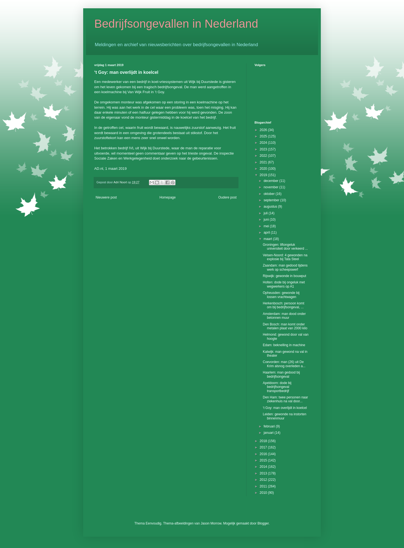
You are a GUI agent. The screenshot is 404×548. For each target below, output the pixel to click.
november (271, 187)
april (267, 232)
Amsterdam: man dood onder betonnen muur (284, 316)
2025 (264, 136)
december (271, 181)
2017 (264, 447)
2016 (264, 454)
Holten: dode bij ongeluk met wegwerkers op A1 (284, 284)
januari (269, 433)
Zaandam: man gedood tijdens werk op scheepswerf (285, 267)
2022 (264, 156)
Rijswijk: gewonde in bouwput (284, 276)
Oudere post (227, 197)
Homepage (167, 197)
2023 (264, 149)
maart (268, 239)
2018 (264, 441)
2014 (264, 467)
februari (270, 426)
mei (267, 226)
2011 (264, 486)
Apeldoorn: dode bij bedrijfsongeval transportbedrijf (277, 387)
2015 (264, 460)
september (272, 200)
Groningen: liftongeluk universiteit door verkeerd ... (285, 246)
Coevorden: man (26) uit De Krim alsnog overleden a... (284, 364)
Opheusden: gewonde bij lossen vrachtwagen (281, 295)
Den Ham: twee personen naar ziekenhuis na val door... (285, 399)
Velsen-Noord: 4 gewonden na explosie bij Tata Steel (285, 257)
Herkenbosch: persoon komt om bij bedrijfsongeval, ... (283, 305)
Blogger (263, 523)
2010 (264, 493)
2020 (264, 169)
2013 (264, 473)
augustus (271, 206)
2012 (264, 480)
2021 (264, 162)
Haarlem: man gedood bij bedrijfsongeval (281, 374)
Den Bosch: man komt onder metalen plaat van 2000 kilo (285, 326)
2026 (264, 130)
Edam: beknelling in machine (284, 345)
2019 (264, 175)
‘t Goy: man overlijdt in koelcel (285, 408)
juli (266, 213)
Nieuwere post (106, 197)
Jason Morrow (211, 523)
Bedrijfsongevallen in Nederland (176, 23)
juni (267, 219)
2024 (264, 143)
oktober (270, 194)
